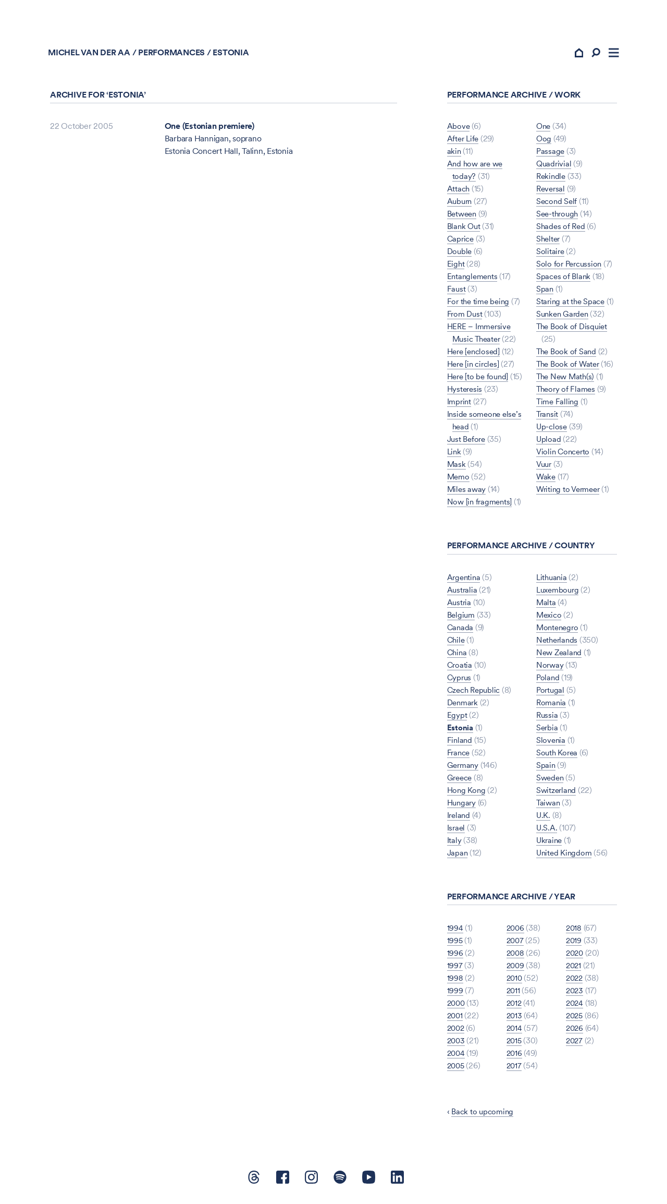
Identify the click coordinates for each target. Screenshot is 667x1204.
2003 (456, 1043)
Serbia (547, 730)
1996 (455, 955)
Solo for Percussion (570, 266)
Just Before (467, 442)
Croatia (460, 667)
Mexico (550, 617)
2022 (575, 980)
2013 (515, 1018)
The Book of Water (569, 366)
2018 (574, 930)
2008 (516, 955)
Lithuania (552, 579)
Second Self (557, 204)
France (459, 755)
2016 (515, 1056)
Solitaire (550, 254)
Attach (459, 191)
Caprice (461, 241)
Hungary (462, 805)
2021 (574, 968)
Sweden (551, 780)
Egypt (457, 717)
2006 (516, 930)
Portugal (551, 692)
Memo (459, 479)
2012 (515, 1005)
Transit (548, 417)
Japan (458, 855)
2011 (514, 993)
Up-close (552, 429)
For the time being (480, 304)
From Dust (466, 316)
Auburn (460, 204)
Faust (456, 291)
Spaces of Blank (564, 279)
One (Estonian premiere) (209, 129)
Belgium (462, 617)
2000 (457, 1005)
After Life (464, 141)
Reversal (551, 191)
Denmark (463, 704)
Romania (551, 704)
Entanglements (474, 279)
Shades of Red (561, 229)
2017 (515, 1068)
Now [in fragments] (481, 504)
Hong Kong (467, 792)
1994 (455, 930)
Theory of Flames (567, 391)
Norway (550, 667)
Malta (546, 604)
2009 (516, 968)
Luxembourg (559, 592)
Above (459, 129)
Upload (549, 442)
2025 (575, 1018)
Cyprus (460, 679)
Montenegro (559, 629)
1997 (455, 968)
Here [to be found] (479, 379)
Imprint (460, 404)
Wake (546, 479)
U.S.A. (547, 830)
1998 (455, 980)
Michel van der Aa (91, 55)
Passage (550, 154)
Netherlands (558, 642)
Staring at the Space (572, 304)
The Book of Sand (567, 354)
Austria (459, 604)
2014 (515, 1031)
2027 (575, 1043)
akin (454, 154)
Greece (461, 780)
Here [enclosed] (475, 354)
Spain (546, 767)
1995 (455, 943)
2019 (574, 943)
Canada (461, 629)
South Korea (557, 755)
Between (463, 216)
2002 (456, 1031)
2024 (575, 1005)
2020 (575, 955)
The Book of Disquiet (573, 329)
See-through (558, 216)
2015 (515, 1043)
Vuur (544, 467)
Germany (463, 767)
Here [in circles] (475, 366)
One (544, 129)
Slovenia (551, 742)
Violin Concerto (564, 454)
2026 (575, 1031)
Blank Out (465, 229)
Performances (173, 55)
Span (545, 291)
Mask (456, 467)
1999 (455, 993)
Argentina (465, 579)
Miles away (467, 492)
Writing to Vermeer (570, 492)
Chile (456, 642)
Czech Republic (476, 692)
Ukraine (550, 842)
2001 (455, 1018)
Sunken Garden (564, 316)
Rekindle (551, 179)
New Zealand (560, 654)
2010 (515, 980)
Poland (548, 679)
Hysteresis (466, 391)
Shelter (549, 241)
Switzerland (557, 792)
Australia (462, 592)
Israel (456, 830)
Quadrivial (554, 166)
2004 (456, 1056)
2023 (575, 993)
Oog (544, 141)
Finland (460, 742)
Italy (454, 842)
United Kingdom (565, 855)
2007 (516, 943)
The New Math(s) (566, 379)
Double (460, 254)
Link (454, 454)
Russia (547, 717)
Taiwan (549, 805)
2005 (456, 1068)
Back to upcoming (483, 1114)
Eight (456, 266)
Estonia (460, 730)
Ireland (459, 817)
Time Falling (558, 404)
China (457, 654)
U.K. (543, 817)
